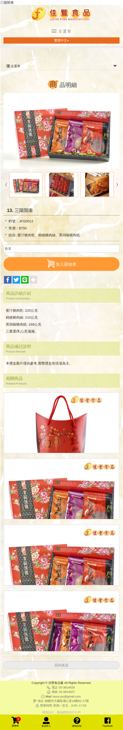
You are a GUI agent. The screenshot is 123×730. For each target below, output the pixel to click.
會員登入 (46, 722)
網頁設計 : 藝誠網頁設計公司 (61, 712)
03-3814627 (67, 692)
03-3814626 (67, 687)
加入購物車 (61, 263)
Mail (49, 696)
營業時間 (46, 705)
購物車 (16, 722)
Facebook (108, 722)
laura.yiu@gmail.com (67, 696)
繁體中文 (61, 40)
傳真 (55, 692)
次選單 (61, 66)
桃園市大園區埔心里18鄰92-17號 (67, 701)
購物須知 (77, 722)
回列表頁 (61, 665)
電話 (55, 687)
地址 (41, 701)
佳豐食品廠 (61, 14)
